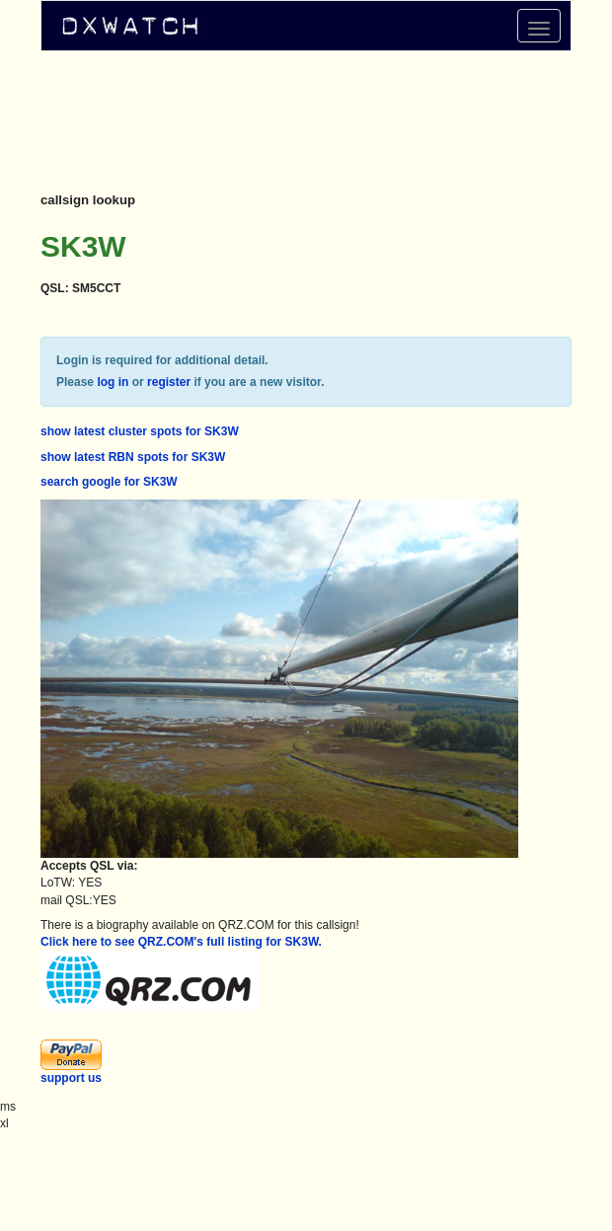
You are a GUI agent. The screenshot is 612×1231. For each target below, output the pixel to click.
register (169, 382)
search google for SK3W (109, 482)
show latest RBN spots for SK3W (132, 457)
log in (112, 382)
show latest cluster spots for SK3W (139, 431)
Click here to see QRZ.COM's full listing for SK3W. (181, 942)
